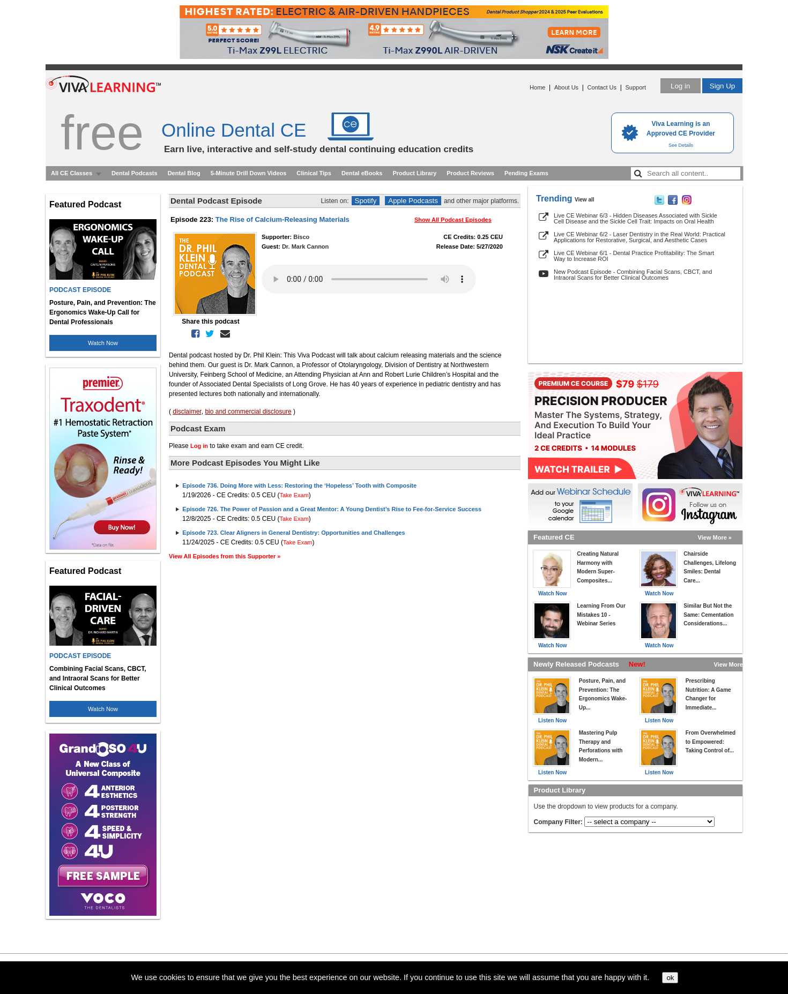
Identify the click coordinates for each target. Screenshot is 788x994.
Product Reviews (470, 173)
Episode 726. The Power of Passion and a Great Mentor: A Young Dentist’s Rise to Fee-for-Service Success (331, 509)
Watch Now (103, 343)
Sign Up (722, 86)
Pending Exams (526, 173)
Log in (680, 86)
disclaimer (187, 411)
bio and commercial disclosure (248, 411)
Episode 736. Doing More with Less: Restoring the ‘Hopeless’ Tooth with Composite (299, 485)
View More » (715, 537)
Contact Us (602, 87)
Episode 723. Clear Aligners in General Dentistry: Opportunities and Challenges (293, 532)
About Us (566, 87)
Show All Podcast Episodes (453, 219)
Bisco (301, 237)
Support (635, 87)
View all (584, 200)
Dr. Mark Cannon (305, 246)
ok (670, 978)
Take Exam (293, 495)
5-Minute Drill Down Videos (249, 173)
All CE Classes (71, 173)
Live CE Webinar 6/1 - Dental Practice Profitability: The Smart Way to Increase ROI (634, 256)
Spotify (366, 201)
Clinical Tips (313, 173)
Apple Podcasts (413, 201)
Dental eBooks (361, 173)
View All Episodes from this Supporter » (224, 556)
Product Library (414, 173)
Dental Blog (184, 173)
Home (537, 87)
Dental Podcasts (134, 173)
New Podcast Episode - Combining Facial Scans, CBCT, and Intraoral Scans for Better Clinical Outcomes (633, 274)
